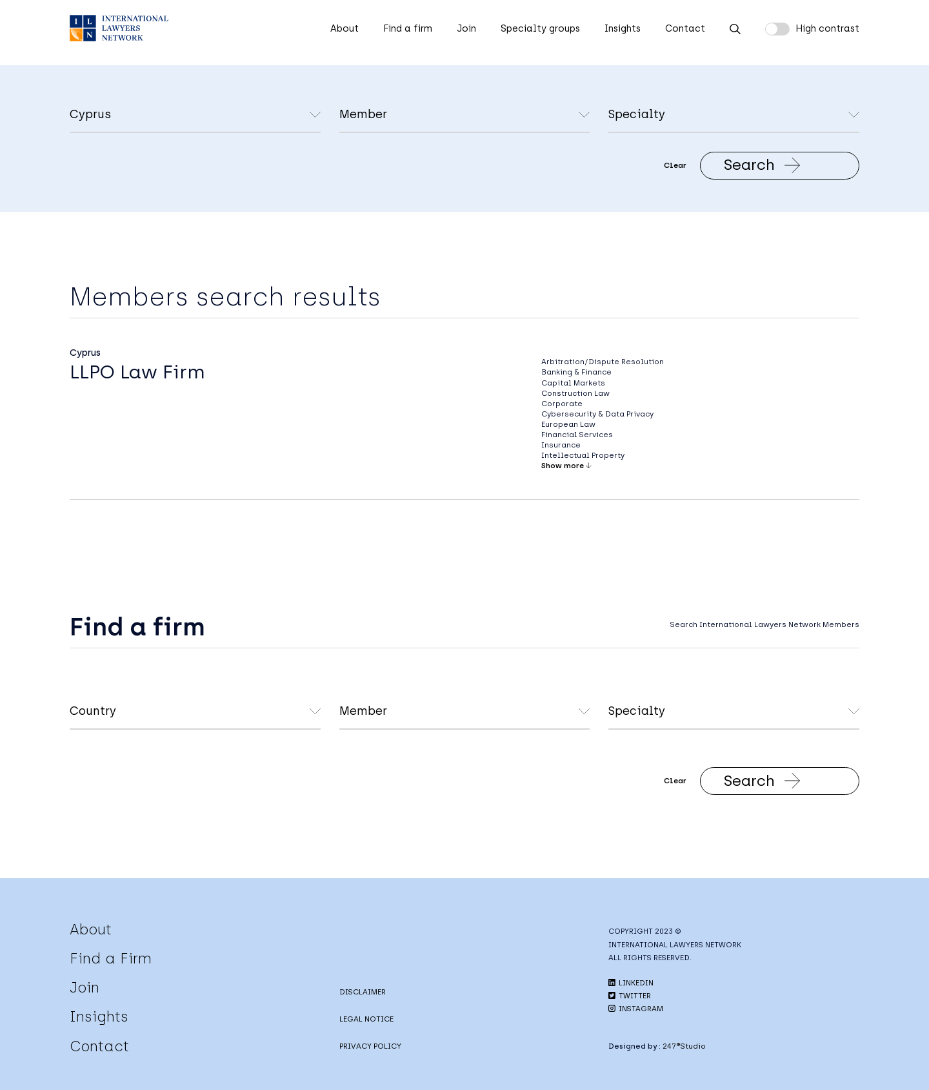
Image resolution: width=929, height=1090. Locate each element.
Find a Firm (111, 958)
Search (762, 165)
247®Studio (684, 1046)
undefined (464, 115)
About (344, 28)
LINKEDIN (631, 982)
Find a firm (407, 28)
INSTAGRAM (635, 1008)
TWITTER (629, 995)
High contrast (827, 28)
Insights (622, 28)
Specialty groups (540, 28)
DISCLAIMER (362, 991)
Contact (685, 28)
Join (466, 28)
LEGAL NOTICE (366, 1018)
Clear (675, 165)
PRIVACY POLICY (370, 1046)
